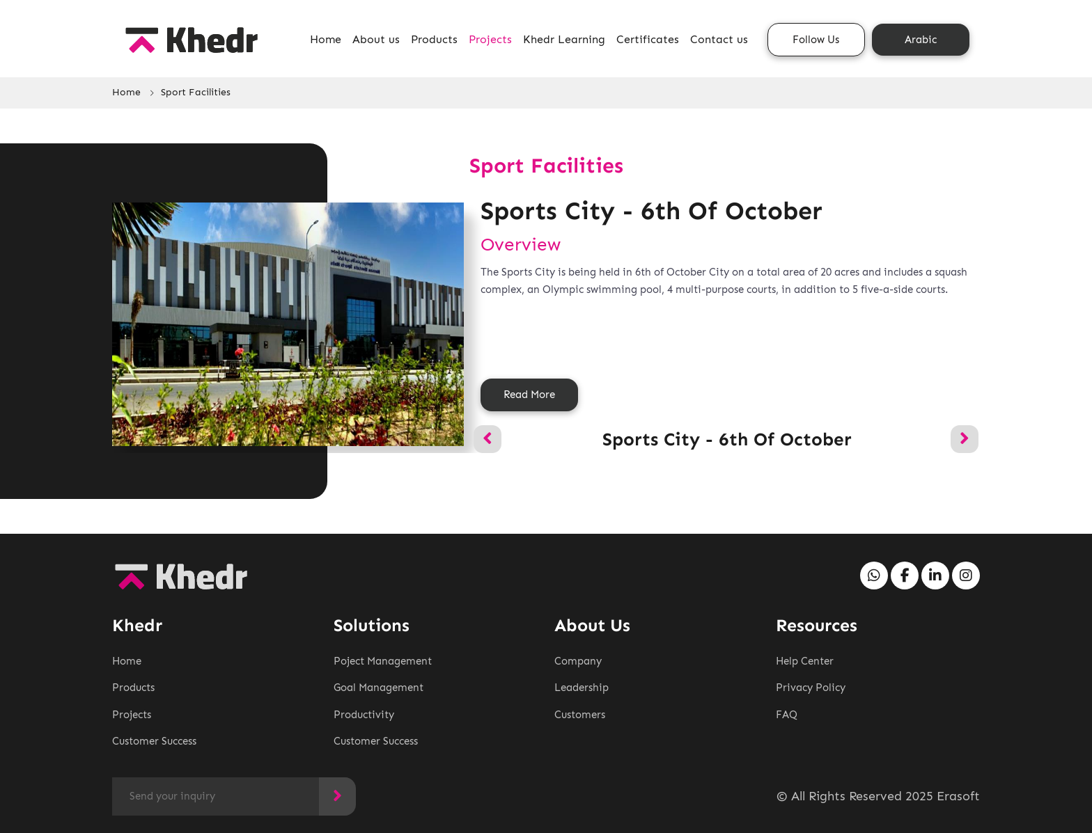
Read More (529, 394)
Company (578, 661)
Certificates (647, 39)
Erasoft (958, 796)
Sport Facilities (196, 92)
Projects (490, 39)
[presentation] (487, 439)
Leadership (581, 687)
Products (434, 39)
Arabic (921, 39)
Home (325, 39)
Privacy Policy (810, 687)
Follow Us (816, 39)
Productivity (364, 714)
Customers (579, 714)
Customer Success (154, 741)
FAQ (786, 714)
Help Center (805, 661)
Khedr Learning (564, 39)
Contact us (719, 39)
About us (376, 39)
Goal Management (378, 687)
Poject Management (383, 661)
